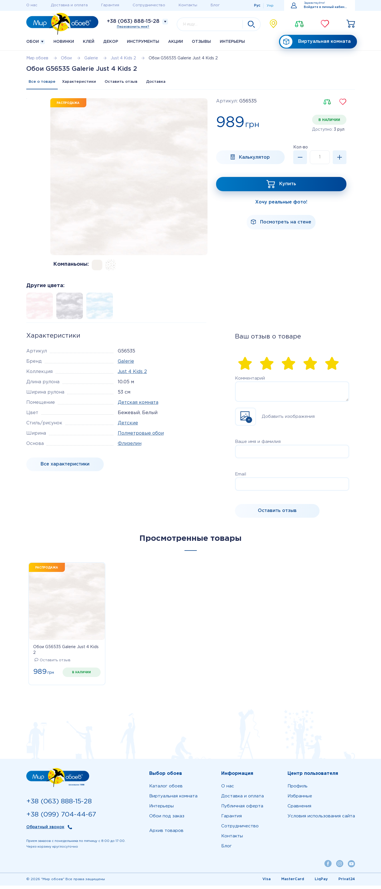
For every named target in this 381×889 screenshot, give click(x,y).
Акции (175, 41)
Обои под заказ (166, 819)
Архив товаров (166, 834)
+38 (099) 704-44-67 (61, 818)
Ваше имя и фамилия (258, 445)
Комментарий (250, 382)
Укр (270, 5)
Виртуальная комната (315, 42)
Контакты (188, 5)
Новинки (63, 41)
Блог (215, 5)
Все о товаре (45, 83)
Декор (110, 41)
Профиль (298, 789)
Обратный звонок (45, 830)
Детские (128, 426)
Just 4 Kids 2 (132, 375)
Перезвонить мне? (133, 26)
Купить (287, 189)
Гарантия (110, 5)
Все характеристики (65, 467)
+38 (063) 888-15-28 (133, 21)
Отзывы (201, 41)
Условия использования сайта (321, 819)
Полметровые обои (141, 437)
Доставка (185, 83)
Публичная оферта (242, 809)
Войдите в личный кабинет (326, 7)
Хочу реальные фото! (281, 207)
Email (240, 477)
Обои (35, 41)
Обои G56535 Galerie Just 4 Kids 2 (66, 653)
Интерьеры (232, 41)
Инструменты (143, 41)
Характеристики (88, 83)
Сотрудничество (149, 5)
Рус (257, 5)
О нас (31, 5)
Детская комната (138, 406)
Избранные (300, 799)
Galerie (126, 365)
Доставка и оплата (69, 5)
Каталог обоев (166, 789)
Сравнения (299, 809)
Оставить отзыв (140, 83)
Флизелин (129, 447)
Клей (88, 41)
